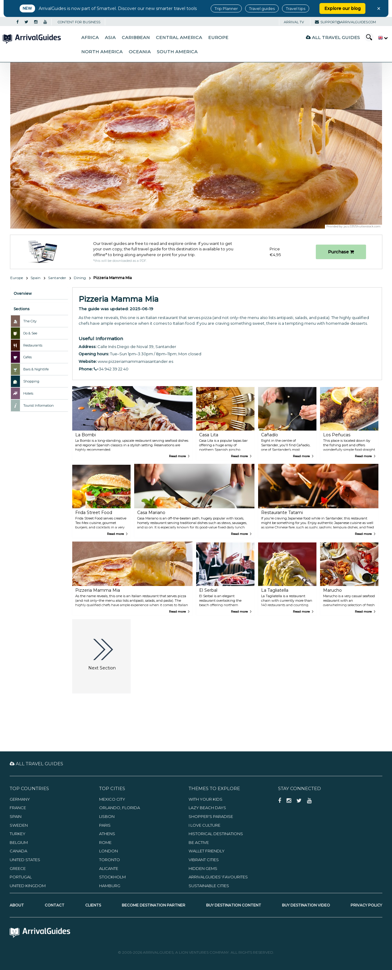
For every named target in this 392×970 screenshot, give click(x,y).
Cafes (27, 357)
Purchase (341, 252)
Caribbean (136, 37)
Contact (54, 905)
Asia (110, 37)
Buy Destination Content (233, 905)
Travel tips (295, 8)
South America (177, 51)
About (17, 905)
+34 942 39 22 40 (111, 368)
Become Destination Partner (153, 905)
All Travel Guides (333, 37)
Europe (218, 37)
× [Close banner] (379, 8)
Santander (57, 277)
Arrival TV (294, 22)
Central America (179, 37)
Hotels (28, 393)
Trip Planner (226, 8)
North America (102, 51)
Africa (90, 37)
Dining (80, 277)
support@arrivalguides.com (345, 22)
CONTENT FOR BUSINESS (79, 22)
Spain (35, 277)
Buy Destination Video (306, 905)
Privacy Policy (366, 905)
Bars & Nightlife (36, 369)
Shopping (31, 381)
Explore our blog (342, 8)
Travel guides (262, 8)
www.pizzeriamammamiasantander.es (135, 361)
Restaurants (32, 345)
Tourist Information (38, 405)
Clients (93, 905)
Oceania (140, 51)
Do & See (30, 333)
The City (30, 321)
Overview (23, 293)
